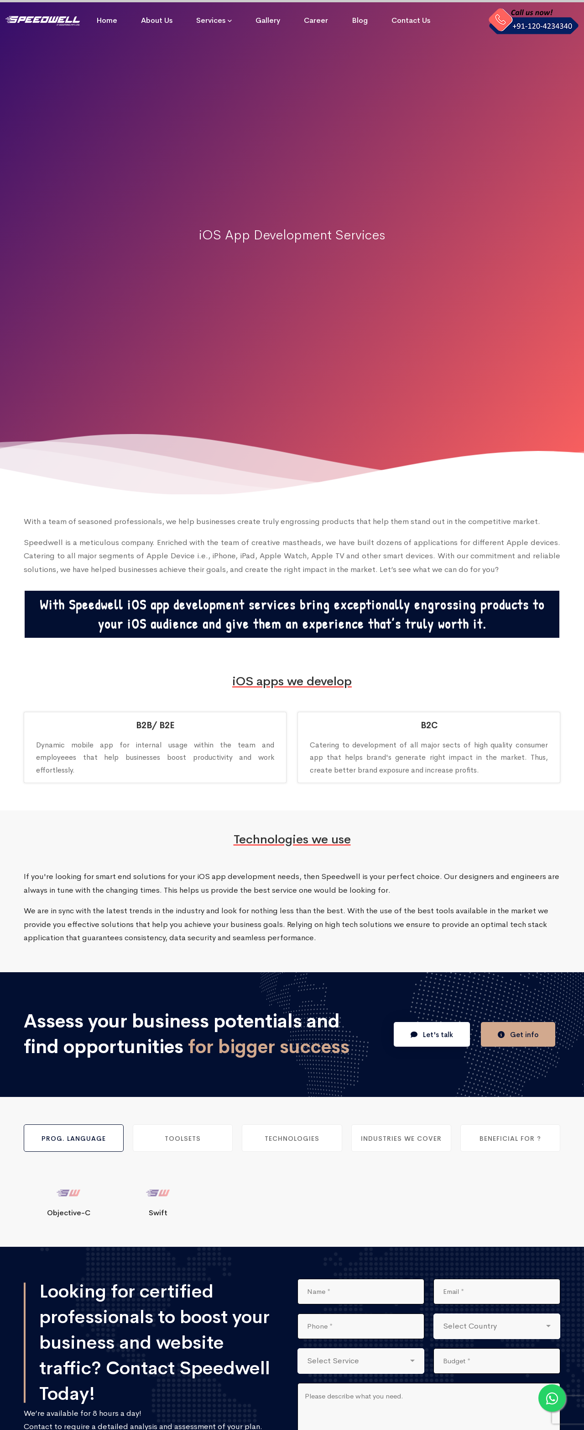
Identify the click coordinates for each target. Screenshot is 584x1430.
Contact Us (410, 20)
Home (106, 20)
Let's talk (432, 1034)
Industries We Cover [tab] (401, 1138)
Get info (518, 1034)
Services (210, 20)
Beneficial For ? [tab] (510, 1138)
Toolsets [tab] (183, 1138)
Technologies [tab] (292, 1138)
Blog (360, 20)
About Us (156, 20)
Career (316, 20)
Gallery (268, 20)
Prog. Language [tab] (74, 1138)
